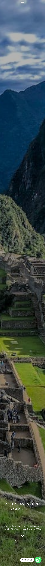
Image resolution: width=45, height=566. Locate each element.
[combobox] (22, 540)
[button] (22, 3)
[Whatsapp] (38, 560)
